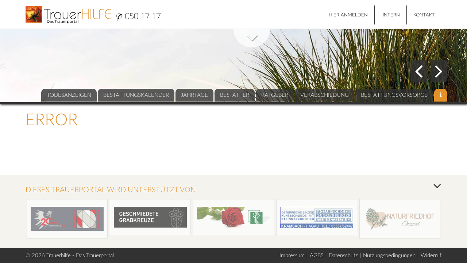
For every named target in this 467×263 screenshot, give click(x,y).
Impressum (292, 255)
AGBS (317, 255)
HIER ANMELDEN (348, 15)
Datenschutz (343, 255)
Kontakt (424, 15)
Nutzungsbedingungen (389, 255)
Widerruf (431, 255)
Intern (391, 15)
